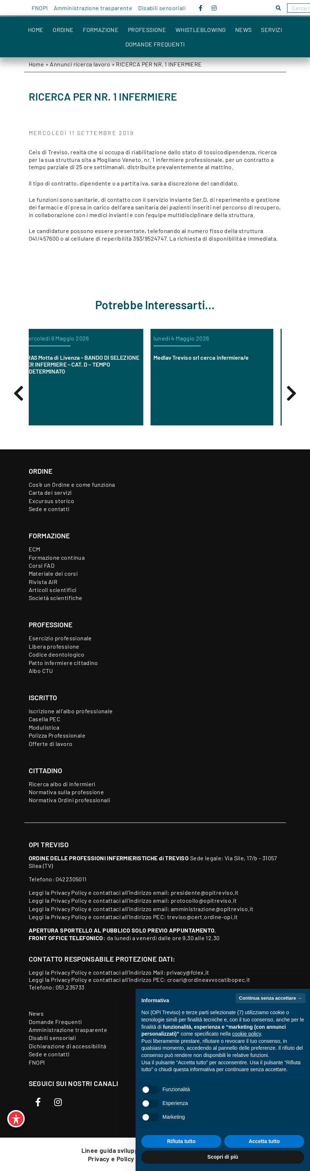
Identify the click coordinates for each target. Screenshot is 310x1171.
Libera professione (54, 646)
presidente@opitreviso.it (205, 892)
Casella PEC (44, 718)
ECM (34, 549)
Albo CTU (41, 670)
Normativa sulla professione (66, 791)
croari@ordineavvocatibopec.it (208, 979)
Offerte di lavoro (51, 743)
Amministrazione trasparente (93, 7)
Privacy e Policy (112, 1159)
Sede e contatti (49, 508)
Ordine (63, 29)
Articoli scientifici (53, 589)
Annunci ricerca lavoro (80, 64)
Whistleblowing (201, 29)
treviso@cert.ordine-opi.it (202, 916)
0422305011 (71, 879)
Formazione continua (57, 557)
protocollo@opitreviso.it (204, 900)
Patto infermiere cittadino (63, 662)
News (243, 29)
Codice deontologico (57, 654)
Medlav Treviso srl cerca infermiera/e (209, 357)
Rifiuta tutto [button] (181, 1141)
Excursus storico (51, 500)
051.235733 (70, 987)
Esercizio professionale (60, 638)
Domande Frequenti (155, 44)
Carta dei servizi (50, 492)
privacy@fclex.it (187, 972)
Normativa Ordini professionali (69, 799)
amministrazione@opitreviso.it (212, 908)
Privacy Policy (69, 892)
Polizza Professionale (57, 735)
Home (36, 29)
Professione (147, 29)
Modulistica (44, 727)
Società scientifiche (55, 597)
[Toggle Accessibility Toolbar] (16, 1118)
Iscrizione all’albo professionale (71, 710)
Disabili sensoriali (162, 7)
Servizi (271, 29)
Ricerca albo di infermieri (62, 783)
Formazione (100, 29)
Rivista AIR (43, 581)
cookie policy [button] (246, 1034)
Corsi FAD (42, 565)
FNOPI (40, 7)
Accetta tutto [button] (264, 1141)
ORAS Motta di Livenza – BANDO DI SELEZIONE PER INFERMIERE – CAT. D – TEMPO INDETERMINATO (90, 364)
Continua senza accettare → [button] (270, 998)
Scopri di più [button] (223, 1157)
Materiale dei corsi (53, 573)
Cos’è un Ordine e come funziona (72, 484)
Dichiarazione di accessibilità (67, 1046)
